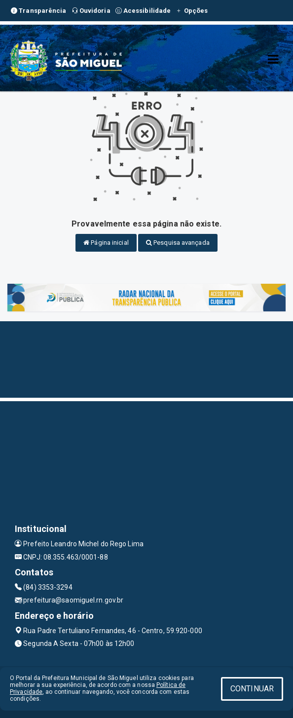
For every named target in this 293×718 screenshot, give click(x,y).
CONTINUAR (252, 688)
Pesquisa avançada (178, 242)
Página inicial (106, 242)
